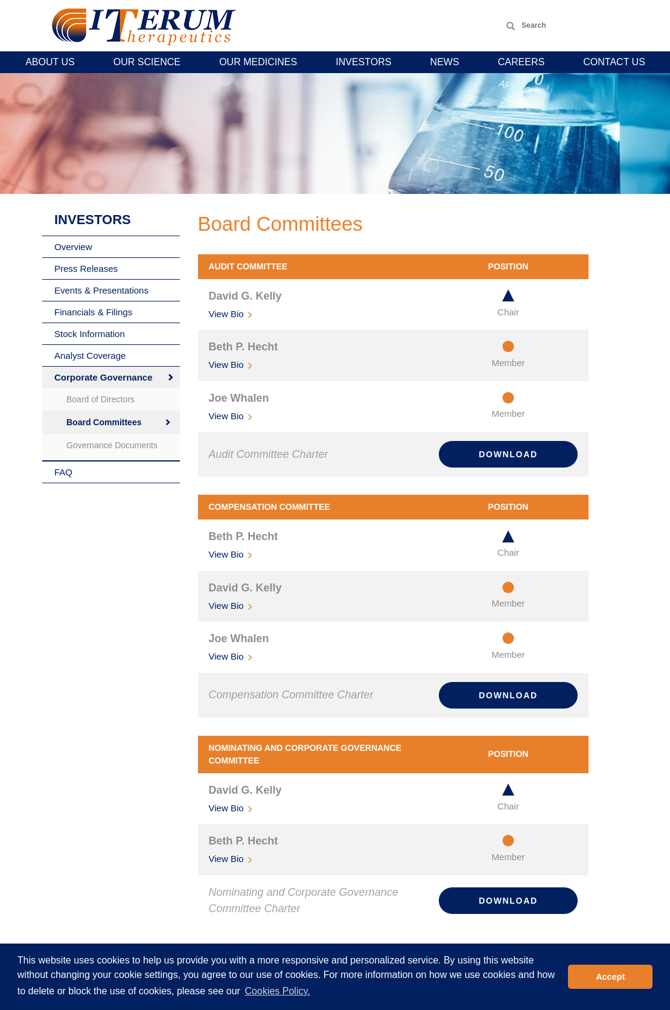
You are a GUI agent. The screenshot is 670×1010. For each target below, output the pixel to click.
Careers (521, 62)
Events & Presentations (101, 290)
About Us (50, 62)
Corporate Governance (103, 377)
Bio (226, 314)
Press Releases (86, 268)
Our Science (146, 62)
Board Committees (103, 422)
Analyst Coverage (90, 355)
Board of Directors (100, 399)
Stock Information (89, 334)
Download (508, 454)
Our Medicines (258, 62)
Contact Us (614, 62)
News (444, 62)
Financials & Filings (93, 312)
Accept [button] (610, 977)
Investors (363, 62)
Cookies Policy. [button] (277, 991)
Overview (73, 247)
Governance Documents (112, 445)
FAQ (63, 472)
